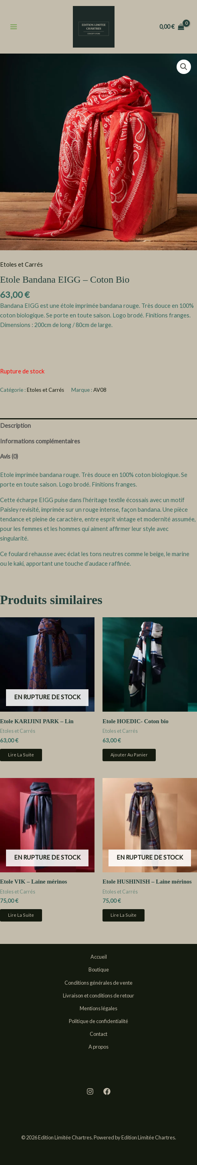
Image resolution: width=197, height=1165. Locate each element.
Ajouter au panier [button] (129, 754)
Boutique (98, 969)
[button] (184, 67)
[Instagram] (90, 1091)
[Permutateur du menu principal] (14, 26)
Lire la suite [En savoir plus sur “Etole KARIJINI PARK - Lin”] (21, 754)
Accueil (98, 957)
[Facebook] (107, 1091)
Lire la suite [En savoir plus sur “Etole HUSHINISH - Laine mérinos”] (124, 915)
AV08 (100, 390)
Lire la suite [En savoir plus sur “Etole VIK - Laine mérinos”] (21, 915)
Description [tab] (15, 425)
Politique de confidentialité (98, 1021)
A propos (98, 1046)
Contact (98, 1034)
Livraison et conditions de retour (98, 995)
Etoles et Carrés (21, 264)
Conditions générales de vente (98, 982)
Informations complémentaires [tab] (40, 441)
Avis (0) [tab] (9, 456)
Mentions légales (98, 1008)
